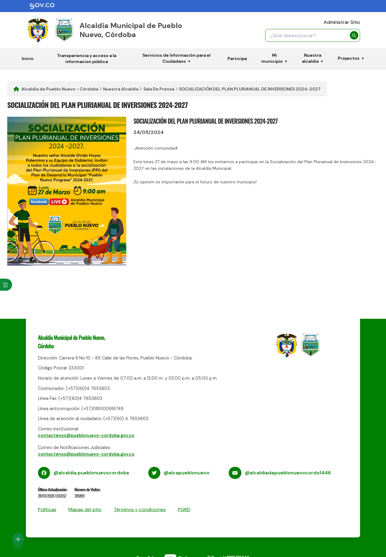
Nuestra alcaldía (311, 58)
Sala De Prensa (158, 89)
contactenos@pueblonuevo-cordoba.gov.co (86, 435)
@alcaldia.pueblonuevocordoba (91, 473)
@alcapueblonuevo (186, 473)
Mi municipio (272, 58)
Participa (237, 58)
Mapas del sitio (85, 509)
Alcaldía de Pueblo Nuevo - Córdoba (59, 89)
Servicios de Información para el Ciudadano (177, 58)
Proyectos (348, 58)
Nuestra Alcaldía (120, 89)
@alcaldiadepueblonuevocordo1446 (288, 473)
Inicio (27, 58)
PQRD (184, 509)
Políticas (47, 509)
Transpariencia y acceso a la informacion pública (86, 58)
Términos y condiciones (140, 509)
